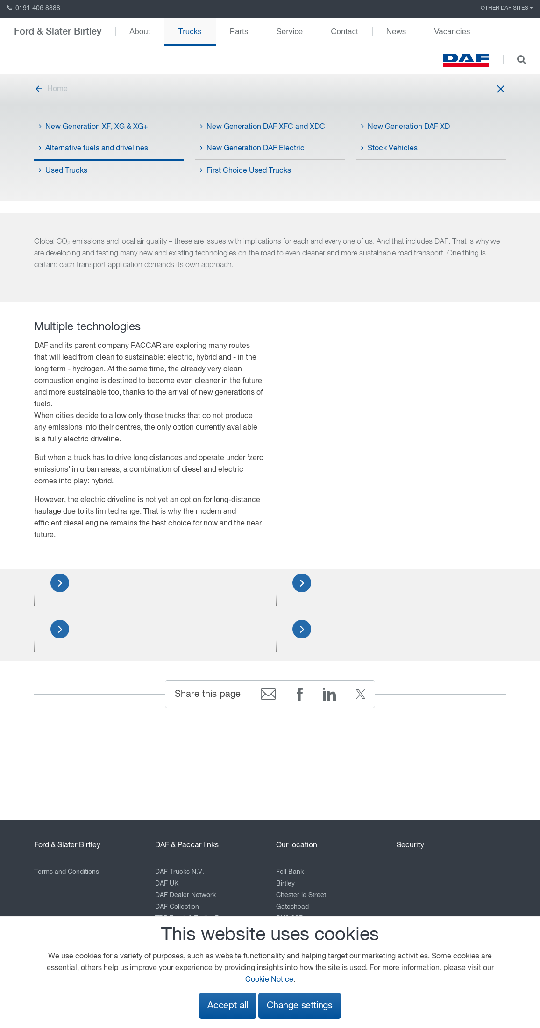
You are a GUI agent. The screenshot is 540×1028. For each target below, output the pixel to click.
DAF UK (166, 883)
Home (51, 89)
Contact (344, 31)
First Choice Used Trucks (245, 170)
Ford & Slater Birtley (57, 31)
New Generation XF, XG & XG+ (93, 126)
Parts (239, 31)
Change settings (300, 1006)
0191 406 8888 (33, 8)
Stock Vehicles (389, 148)
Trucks (189, 31)
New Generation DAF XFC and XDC (262, 126)
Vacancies (452, 31)
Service (290, 31)
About (139, 31)
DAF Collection (177, 907)
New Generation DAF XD (405, 126)
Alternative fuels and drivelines (93, 148)
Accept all (227, 1006)
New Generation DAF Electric (252, 148)
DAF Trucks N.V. (179, 872)
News (396, 31)
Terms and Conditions (66, 872)
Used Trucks (63, 170)
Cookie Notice (269, 980)
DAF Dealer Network (185, 895)
